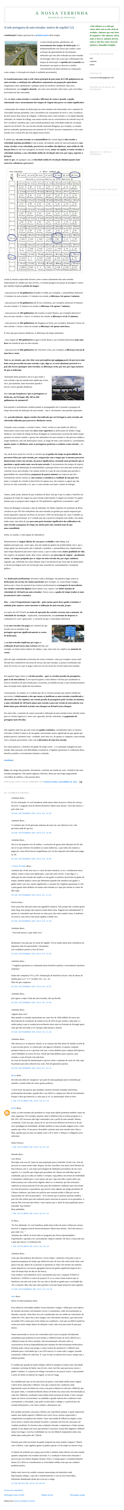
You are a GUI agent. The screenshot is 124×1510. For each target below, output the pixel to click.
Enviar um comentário (13, 1490)
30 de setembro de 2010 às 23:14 (31, 1068)
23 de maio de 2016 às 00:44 (28, 1483)
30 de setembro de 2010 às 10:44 (31, 832)
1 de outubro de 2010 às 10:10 (30, 1246)
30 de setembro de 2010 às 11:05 (31, 895)
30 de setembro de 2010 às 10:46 (31, 858)
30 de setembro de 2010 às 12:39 (31, 921)
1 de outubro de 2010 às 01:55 (30, 1213)
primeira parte (42, 35)
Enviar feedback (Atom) (25, 1501)
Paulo (13, 1108)
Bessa (13, 1075)
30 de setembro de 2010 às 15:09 (31, 1002)
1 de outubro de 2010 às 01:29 (30, 1147)
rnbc (13, 1296)
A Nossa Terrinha (62, 13)
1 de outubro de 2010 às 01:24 (30, 1101)
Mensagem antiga (77, 1495)
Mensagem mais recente (14, 1495)
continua (8, 760)
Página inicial (47, 1495)
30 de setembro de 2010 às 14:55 (31, 986)
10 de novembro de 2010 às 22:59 (31, 1289)
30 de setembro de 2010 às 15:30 (31, 1032)
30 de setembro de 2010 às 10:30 (31, 813)
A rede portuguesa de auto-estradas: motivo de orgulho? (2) (39, 27)
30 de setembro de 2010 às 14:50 (31, 953)
